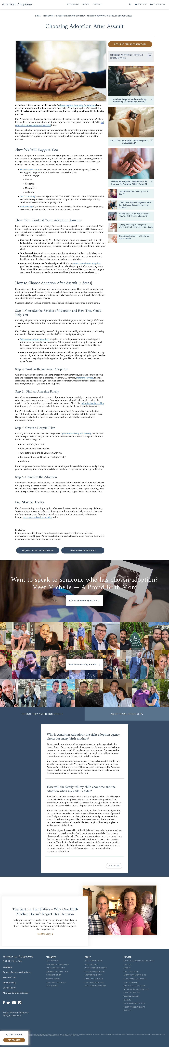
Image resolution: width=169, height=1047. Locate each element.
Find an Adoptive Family (55, 968)
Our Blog (127, 1011)
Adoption (127, 964)
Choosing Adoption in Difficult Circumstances (109, 16)
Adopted (127, 968)
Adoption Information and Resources (139, 961)
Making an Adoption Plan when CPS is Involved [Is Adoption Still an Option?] (132, 183)
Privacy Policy (9, 982)
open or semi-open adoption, (87, 263)
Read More (114, 866)
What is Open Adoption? (94, 982)
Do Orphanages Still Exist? (134, 1007)
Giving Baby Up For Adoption (57, 964)
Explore (97, 4)
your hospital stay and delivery (76, 433)
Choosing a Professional (95, 971)
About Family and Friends (56, 982)
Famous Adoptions (131, 996)
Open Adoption (52, 986)
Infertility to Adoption (94, 978)
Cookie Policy (9, 987)
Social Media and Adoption (134, 1004)
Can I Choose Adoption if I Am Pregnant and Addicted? (131, 141)
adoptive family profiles (93, 403)
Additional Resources (127, 714)
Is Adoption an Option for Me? (70, 16)
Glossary (127, 1000)
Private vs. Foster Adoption (134, 986)
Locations (7, 967)
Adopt (86, 4)
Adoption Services (131, 982)
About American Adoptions (134, 978)
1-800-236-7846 (12, 961)
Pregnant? (73, 4)
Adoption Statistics (131, 993)
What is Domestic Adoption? (96, 968)
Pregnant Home (52, 961)
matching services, (85, 377)
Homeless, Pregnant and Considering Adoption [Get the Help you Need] (132, 100)
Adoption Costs (91, 964)
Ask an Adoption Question (84, 600)
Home (37, 16)
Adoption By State (131, 971)
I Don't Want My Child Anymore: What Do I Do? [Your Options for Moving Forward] (135, 204)
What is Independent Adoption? (136, 989)
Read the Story (45, 933)
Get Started (14, 1040)
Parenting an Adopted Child (135, 975)
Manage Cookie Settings (15, 993)
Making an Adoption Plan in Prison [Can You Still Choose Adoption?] (133, 215)
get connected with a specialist (37, 517)
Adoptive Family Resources (95, 986)
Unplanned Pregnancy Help (57, 971)
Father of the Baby (53, 975)
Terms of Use (9, 977)
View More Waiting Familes (85, 664)
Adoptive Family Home (93, 961)
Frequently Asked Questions (42, 714)
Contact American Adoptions (16, 972)
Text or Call (14, 1034)
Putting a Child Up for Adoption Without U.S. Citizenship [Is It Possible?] (136, 226)
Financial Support (53, 978)
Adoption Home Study (93, 975)
